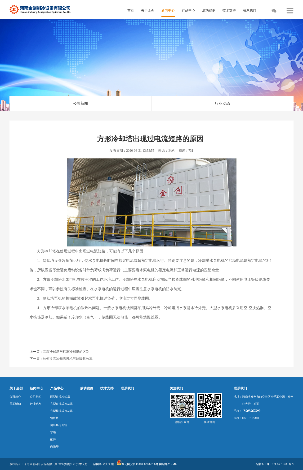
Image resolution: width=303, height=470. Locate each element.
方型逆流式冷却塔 (61, 403)
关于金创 (16, 388)
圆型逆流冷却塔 (60, 396)
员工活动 (15, 403)
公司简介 (15, 396)
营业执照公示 (67, 464)
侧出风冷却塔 (58, 425)
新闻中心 (36, 388)
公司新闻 (80, 103)
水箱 (53, 432)
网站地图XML (168, 464)
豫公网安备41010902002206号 (139, 464)
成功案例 (86, 388)
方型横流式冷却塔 (61, 411)
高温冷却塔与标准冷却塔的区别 (66, 352)
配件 (53, 439)
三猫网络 (96, 464)
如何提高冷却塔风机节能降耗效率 (68, 359)
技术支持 (107, 388)
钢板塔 (54, 418)
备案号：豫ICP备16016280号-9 (274, 464)
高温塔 (54, 446)
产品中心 (56, 388)
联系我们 (127, 388)
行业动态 (222, 103)
